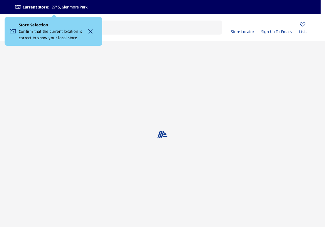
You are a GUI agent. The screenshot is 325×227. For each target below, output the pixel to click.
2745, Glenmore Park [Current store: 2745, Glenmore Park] (70, 7)
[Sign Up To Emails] (276, 27)
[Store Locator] (242, 27)
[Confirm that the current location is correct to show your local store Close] (90, 31)
